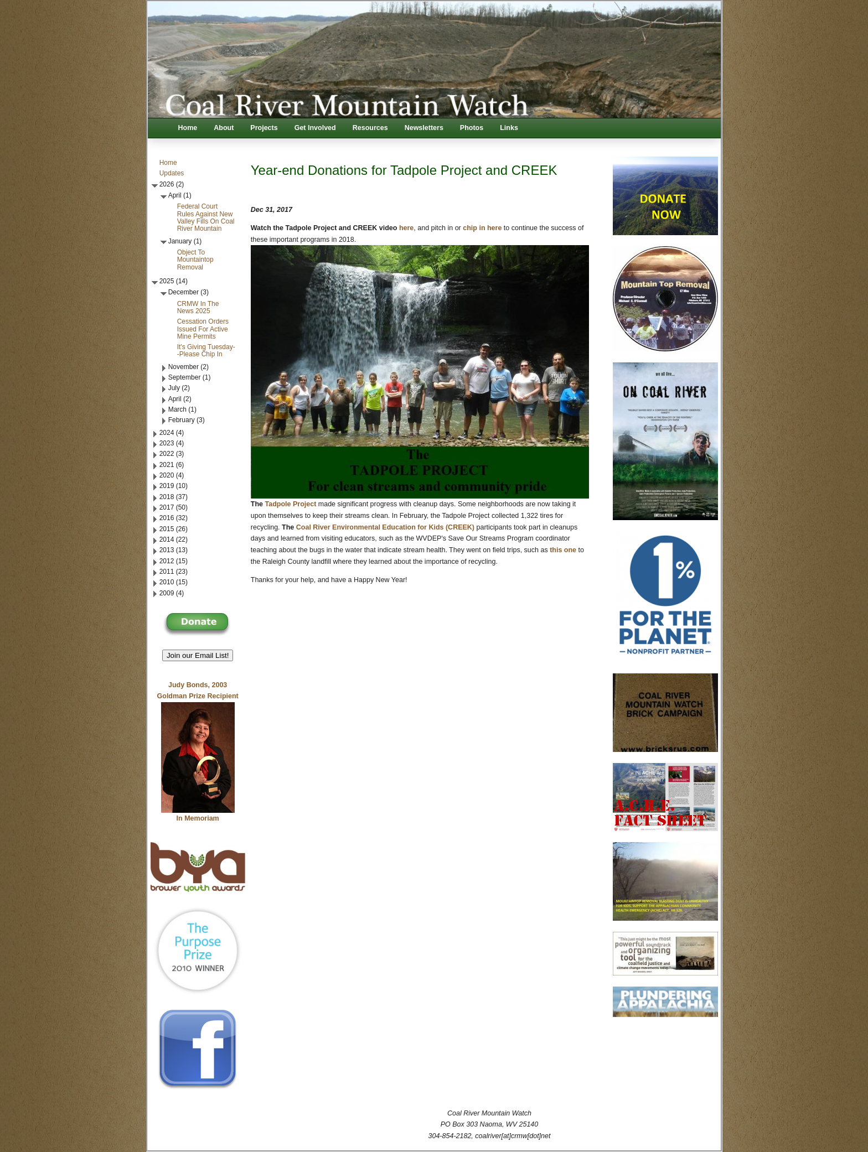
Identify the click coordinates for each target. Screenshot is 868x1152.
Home (188, 128)
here (406, 228)
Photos (471, 128)
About (224, 128)
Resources (370, 128)
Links (509, 128)
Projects (263, 128)
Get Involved (315, 128)
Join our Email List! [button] (198, 655)
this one (563, 550)
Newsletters (424, 128)
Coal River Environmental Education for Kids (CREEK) (385, 527)
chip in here (482, 228)
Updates (171, 173)
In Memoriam (198, 818)
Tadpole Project (290, 504)
